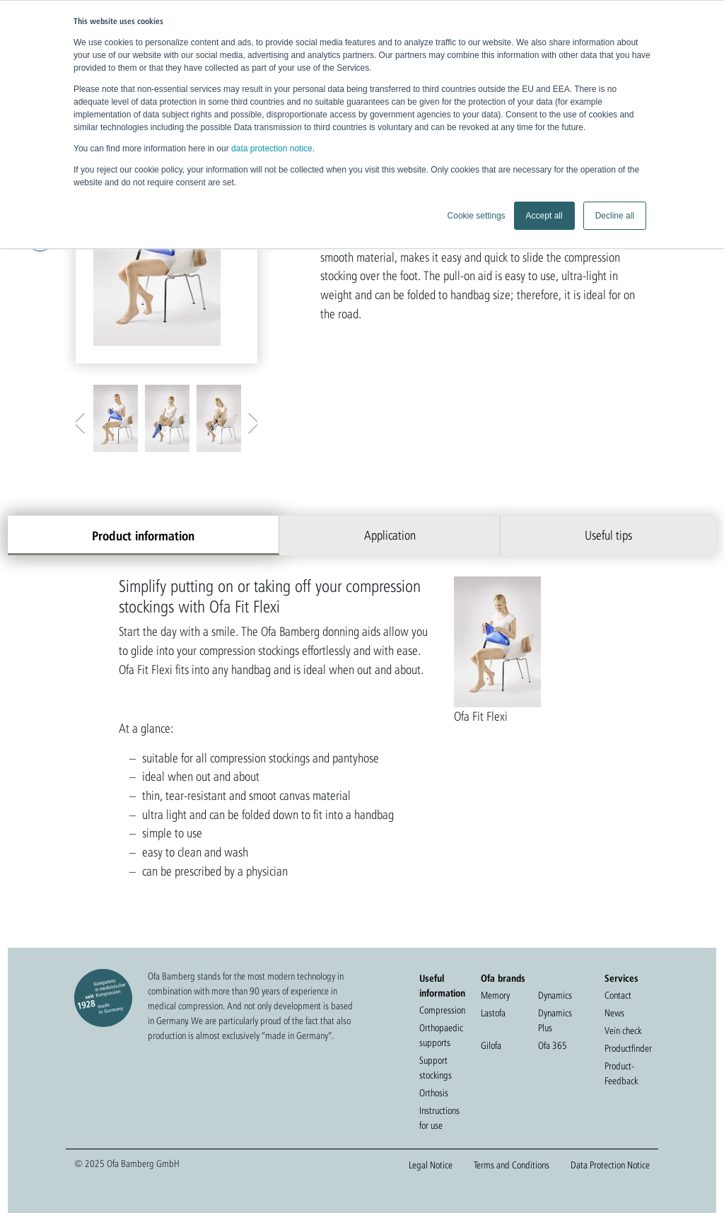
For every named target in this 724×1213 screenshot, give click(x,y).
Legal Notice (430, 1165)
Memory (495, 995)
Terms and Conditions (511, 1165)
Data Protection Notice (610, 1165)
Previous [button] (83, 420)
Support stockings (435, 1068)
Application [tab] (390, 535)
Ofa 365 (552, 1045)
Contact (618, 995)
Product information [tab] (143, 535)
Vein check (623, 1030)
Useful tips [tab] (608, 535)
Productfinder (628, 1048)
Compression (442, 1010)
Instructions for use (439, 1118)
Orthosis (433, 1092)
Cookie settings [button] (477, 216)
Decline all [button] (614, 216)
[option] (166, 250)
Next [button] (250, 420)
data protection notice (272, 148)
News (614, 1012)
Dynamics (555, 995)
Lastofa (493, 1012)
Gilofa (491, 1045)
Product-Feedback (621, 1073)
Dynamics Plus (555, 1020)
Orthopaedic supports (441, 1035)
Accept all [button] (544, 216)
